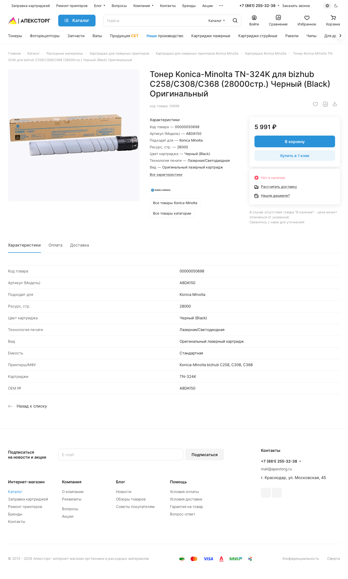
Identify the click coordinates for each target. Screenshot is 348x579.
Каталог (15, 491)
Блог (120, 481)
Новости (123, 491)
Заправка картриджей (28, 499)
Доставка (79, 245)
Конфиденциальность (301, 558)
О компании (73, 491)
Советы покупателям (135, 506)
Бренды (15, 514)
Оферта (333, 558)
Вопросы (70, 508)
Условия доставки (186, 499)
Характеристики (24, 245)
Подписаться (205, 454)
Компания (71, 481)
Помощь (178, 481)
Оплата (55, 245)
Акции (67, 516)
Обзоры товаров (131, 499)
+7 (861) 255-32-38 (257, 5)
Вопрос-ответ (182, 514)
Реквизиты (71, 499)
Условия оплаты (184, 491)
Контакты (16, 521)
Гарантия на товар (186, 506)
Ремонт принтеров (25, 506)
